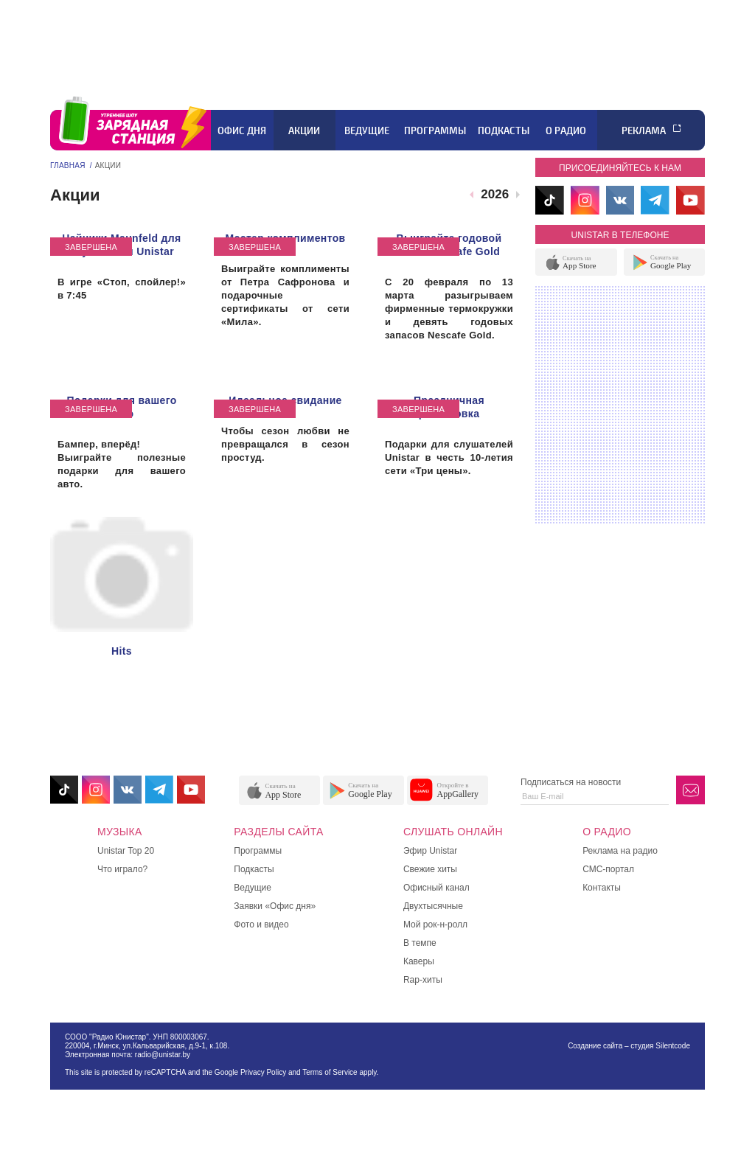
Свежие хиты (430, 869)
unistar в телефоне (620, 235)
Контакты (601, 887)
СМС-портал (608, 869)
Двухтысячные (433, 906)
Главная (68, 165)
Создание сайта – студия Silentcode (629, 1046)
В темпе (419, 943)
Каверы (418, 961)
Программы (435, 130)
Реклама (644, 130)
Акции (304, 130)
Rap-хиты (422, 980)
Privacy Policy (263, 1072)
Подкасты (503, 130)
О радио (566, 130)
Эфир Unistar (430, 851)
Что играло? (122, 869)
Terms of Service (329, 1072)
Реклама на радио (620, 851)
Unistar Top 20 (125, 851)
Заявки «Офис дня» (275, 906)
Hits (121, 651)
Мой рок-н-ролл (435, 924)
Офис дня (242, 130)
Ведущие (366, 130)
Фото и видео (261, 924)
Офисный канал (436, 887)
